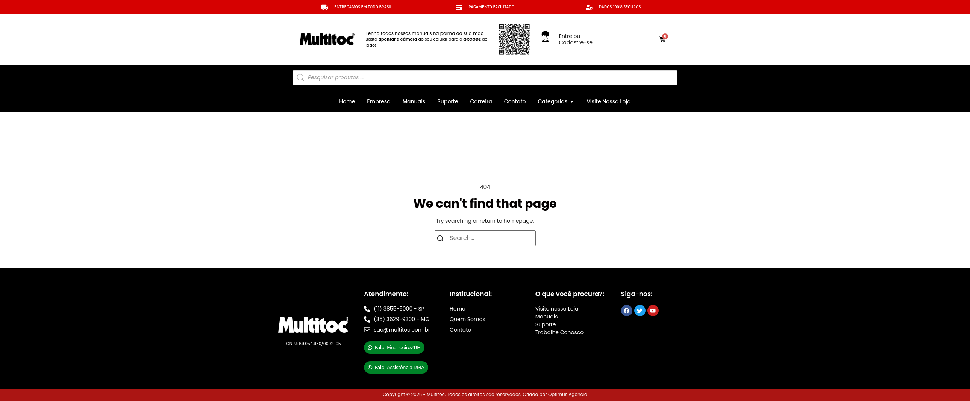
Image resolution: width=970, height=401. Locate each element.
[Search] (440, 240)
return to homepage (506, 221)
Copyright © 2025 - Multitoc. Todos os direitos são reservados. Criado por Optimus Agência (485, 394)
